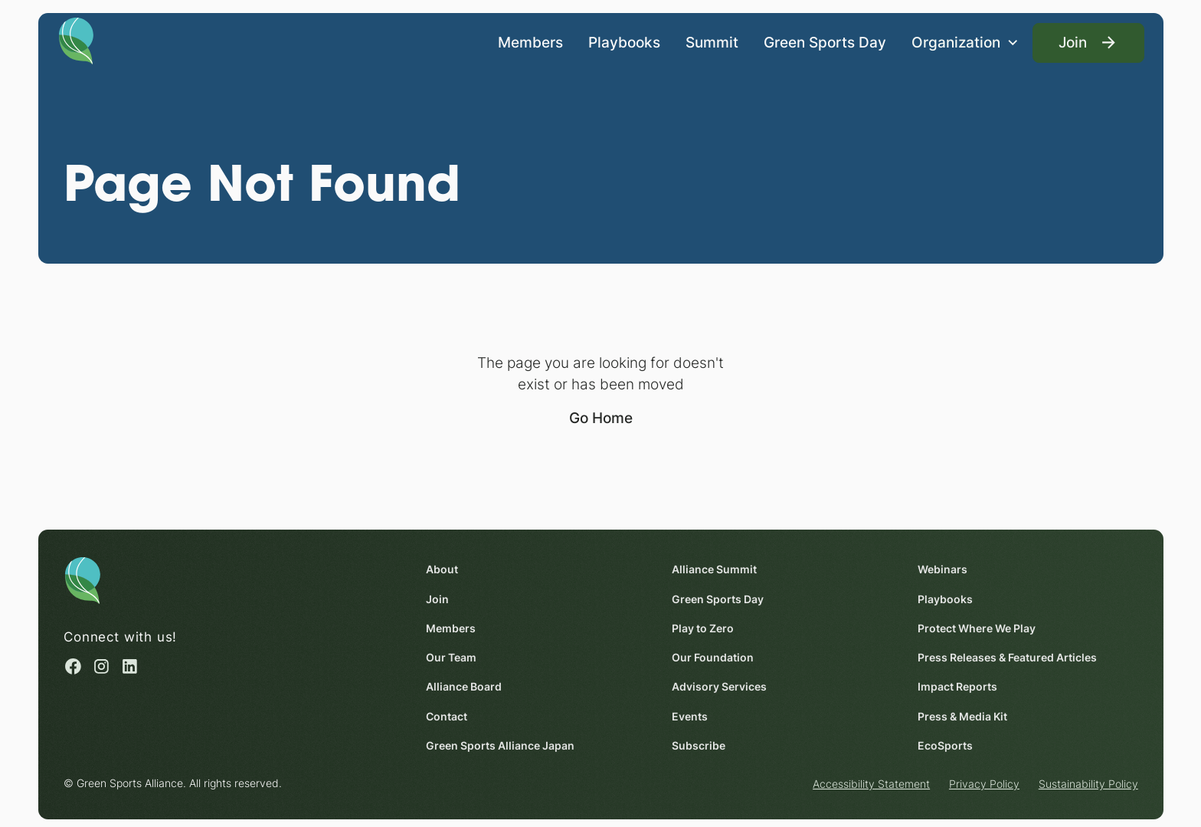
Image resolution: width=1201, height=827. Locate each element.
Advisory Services (719, 686)
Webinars (942, 569)
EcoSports (945, 745)
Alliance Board (464, 686)
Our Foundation (713, 657)
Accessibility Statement (871, 783)
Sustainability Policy (1087, 783)
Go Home (601, 417)
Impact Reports (957, 686)
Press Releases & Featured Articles (1007, 657)
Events (690, 715)
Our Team (451, 657)
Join (437, 598)
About (442, 569)
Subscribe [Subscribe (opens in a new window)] (698, 745)
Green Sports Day (825, 41)
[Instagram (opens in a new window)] (101, 665)
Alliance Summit (714, 569)
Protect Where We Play (977, 628)
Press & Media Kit (962, 715)
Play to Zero (703, 628)
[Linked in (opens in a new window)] (129, 665)
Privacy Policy (984, 783)
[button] (965, 42)
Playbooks (624, 41)
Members (530, 41)
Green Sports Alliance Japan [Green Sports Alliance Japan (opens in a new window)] (500, 745)
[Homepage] (76, 40)
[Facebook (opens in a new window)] (73, 665)
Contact (446, 715)
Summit (712, 41)
